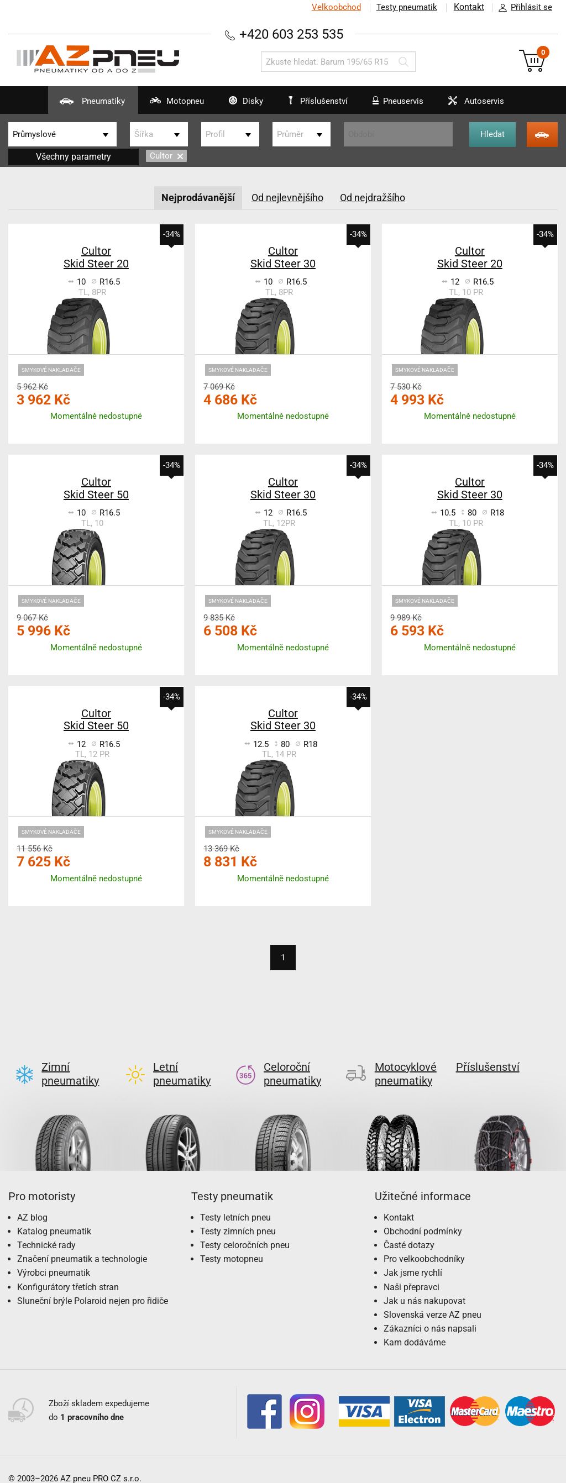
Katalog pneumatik (54, 1213)
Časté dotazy (409, 1227)
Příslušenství (320, 101)
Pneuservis (398, 105)
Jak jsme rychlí (413, 1255)
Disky (236, 105)
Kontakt (468, 7)
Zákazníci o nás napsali (430, 1311)
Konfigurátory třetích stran (68, 1269)
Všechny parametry (73, 156)
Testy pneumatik (406, 7)
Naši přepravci (411, 1269)
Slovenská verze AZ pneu (432, 1297)
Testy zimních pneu (238, 1213)
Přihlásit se (522, 7)
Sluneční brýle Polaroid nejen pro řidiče (92, 1283)
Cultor (166, 156)
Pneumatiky (71, 105)
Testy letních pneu (235, 1200)
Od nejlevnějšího (287, 197)
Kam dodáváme (415, 1324)
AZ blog (32, 1200)
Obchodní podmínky (423, 1213)
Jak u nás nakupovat (424, 1283)
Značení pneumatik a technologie (82, 1241)
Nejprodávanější (198, 197)
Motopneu (162, 105)
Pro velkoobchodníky (424, 1241)
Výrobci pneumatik (53, 1255)
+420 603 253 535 (291, 34)
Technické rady (46, 1227)
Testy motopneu (231, 1241)
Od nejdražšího (372, 197)
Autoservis (482, 105)
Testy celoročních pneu (245, 1227)
